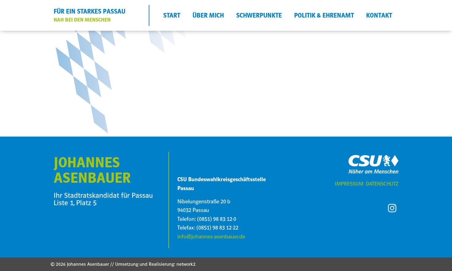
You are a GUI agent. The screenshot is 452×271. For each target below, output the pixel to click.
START (171, 15)
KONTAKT (379, 15)
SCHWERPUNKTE (259, 15)
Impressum (349, 184)
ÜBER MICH (208, 15)
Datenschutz (382, 184)
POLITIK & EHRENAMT (324, 15)
